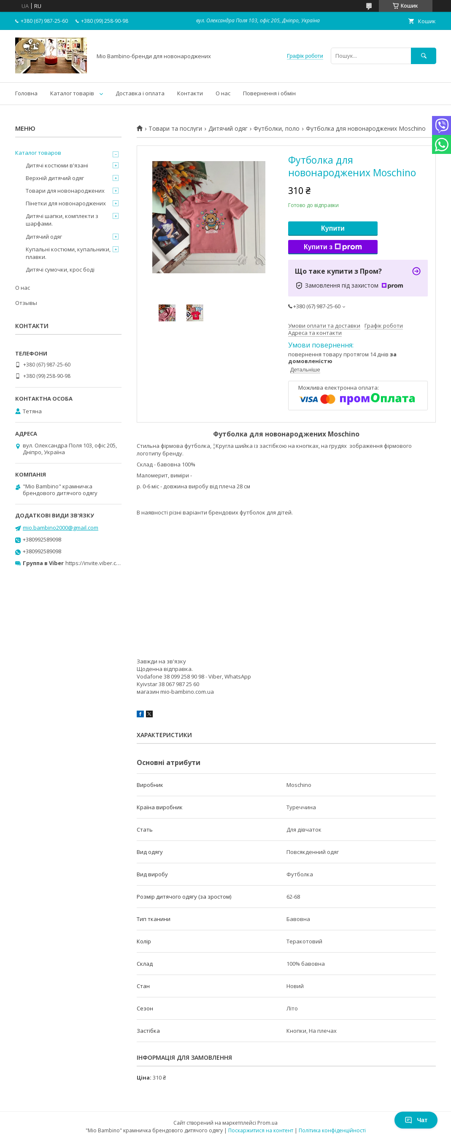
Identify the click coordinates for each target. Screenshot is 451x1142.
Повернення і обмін (269, 93)
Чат (416, 1120)
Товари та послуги (175, 128)
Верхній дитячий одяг (55, 178)
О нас (223, 93)
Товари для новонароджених (65, 190)
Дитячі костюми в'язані (57, 165)
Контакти (190, 93)
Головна (26, 93)
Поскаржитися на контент (260, 1130)
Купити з (333, 247)
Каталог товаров (38, 152)
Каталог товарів (72, 93)
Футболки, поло (277, 128)
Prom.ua (267, 1122)
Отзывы (26, 303)
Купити (333, 228)
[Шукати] (423, 56)
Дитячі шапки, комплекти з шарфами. (62, 219)
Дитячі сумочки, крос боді (60, 269)
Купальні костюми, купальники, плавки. (68, 253)
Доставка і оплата (140, 93)
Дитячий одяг (228, 128)
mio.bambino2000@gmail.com (60, 527)
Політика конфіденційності (332, 1130)
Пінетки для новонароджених (66, 203)
